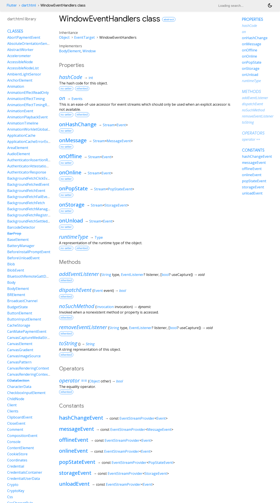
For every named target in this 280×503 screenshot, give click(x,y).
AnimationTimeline (22, 123)
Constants (253, 150)
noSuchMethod (76, 306)
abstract (169, 19)
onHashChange (77, 124)
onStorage (71, 204)
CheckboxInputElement (26, 392)
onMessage (73, 140)
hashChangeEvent (81, 417)
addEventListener (79, 273)
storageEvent (75, 472)
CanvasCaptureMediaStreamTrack (35, 337)
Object (64, 37)
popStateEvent (77, 461)
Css (10, 496)
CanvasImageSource (24, 356)
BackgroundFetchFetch (26, 202)
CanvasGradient (20, 349)
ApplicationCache (21, 135)
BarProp (14, 233)
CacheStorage (18, 325)
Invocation (105, 306)
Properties (252, 19)
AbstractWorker (20, 49)
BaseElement (18, 239)
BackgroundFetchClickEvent (30, 178)
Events (77, 98)
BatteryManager (21, 245)
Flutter (12, 5)
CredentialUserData (23, 478)
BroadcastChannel (22, 300)
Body (11, 282)
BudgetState (17, 307)
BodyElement (70, 51)
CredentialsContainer (24, 472)
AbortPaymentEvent (23, 37)
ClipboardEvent (19, 417)
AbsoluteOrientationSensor (29, 43)
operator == (73, 380)
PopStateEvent (120, 189)
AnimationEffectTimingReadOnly (33, 104)
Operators (253, 133)
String (106, 274)
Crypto (12, 484)
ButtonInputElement (24, 319)
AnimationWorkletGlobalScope (32, 129)
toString (68, 343)
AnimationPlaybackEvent (27, 117)
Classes (15, 31)
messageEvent (76, 428)
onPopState (73, 188)
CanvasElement (19, 343)
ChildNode (15, 398)
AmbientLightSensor (24, 74)
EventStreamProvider (136, 418)
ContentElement (20, 447)
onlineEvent (73, 450)
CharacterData (19, 386)
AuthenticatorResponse (26, 172)
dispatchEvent (75, 289)
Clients (12, 411)
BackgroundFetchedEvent (28, 184)
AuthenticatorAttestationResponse (36, 166)
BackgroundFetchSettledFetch (31, 221)
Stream (109, 125)
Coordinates (17, 460)
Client (12, 405)
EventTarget (84, 37)
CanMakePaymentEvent (26, 331)
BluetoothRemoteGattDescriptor (34, 276)
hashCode (70, 77)
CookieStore (17, 454)
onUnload (71, 220)
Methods (251, 91)
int (91, 77)
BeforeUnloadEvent (23, 258)
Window (89, 51)
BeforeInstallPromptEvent (28, 251)
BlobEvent (15, 270)
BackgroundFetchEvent (26, 190)
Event (121, 125)
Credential (15, 466)
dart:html (28, 5)
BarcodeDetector (21, 227)
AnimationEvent (20, 111)
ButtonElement (19, 313)
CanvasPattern (19, 362)
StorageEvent (116, 205)
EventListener (132, 274)
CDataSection (18, 380)
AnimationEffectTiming (26, 98)
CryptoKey (15, 490)
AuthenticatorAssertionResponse (34, 160)
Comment (15, 429)
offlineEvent (73, 439)
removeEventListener (83, 327)
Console (14, 441)
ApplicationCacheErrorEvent (30, 141)
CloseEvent (16, 423)
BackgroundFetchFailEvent (29, 196)
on (62, 98)
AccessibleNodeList (23, 68)
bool (165, 274)
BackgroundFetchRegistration (31, 215)
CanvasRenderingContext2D (30, 374)
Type (98, 237)
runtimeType (73, 236)
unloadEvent (74, 483)
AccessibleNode (20, 62)
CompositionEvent (22, 435)
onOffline (70, 156)
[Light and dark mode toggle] (269, 5)
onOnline (70, 172)
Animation (15, 86)
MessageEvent (119, 140)
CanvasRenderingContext (28, 368)
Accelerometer (19, 55)
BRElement (16, 294)
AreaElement (17, 147)
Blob (11, 264)
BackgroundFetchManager (29, 209)
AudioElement (18, 153)
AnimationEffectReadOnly (28, 92)
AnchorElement (19, 80)
